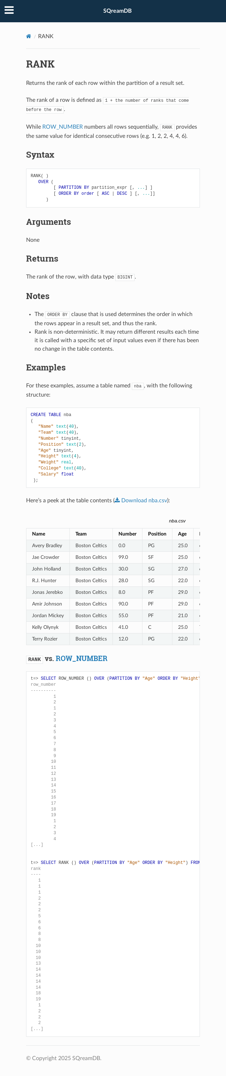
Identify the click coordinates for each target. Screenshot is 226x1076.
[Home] (28, 36)
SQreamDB (117, 11)
